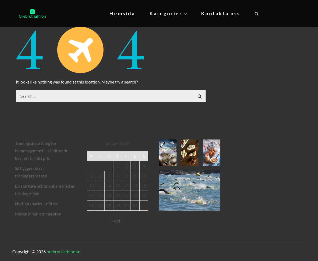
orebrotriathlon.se (63, 251)
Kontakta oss (220, 13)
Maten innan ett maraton (38, 213)
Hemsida (122, 13)
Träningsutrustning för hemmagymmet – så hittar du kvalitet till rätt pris (41, 151)
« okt (116, 220)
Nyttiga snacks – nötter (36, 203)
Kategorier (168, 13)
